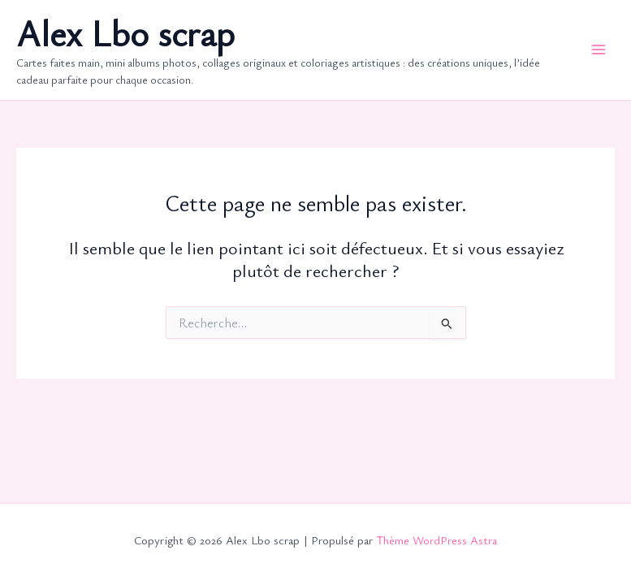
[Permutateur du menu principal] (598, 49)
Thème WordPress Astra (436, 540)
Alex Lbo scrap (125, 33)
